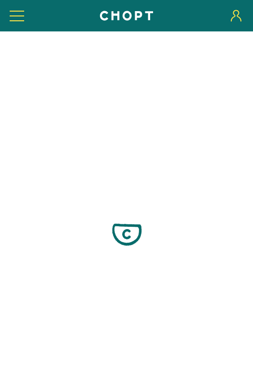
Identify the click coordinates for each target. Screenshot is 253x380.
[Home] (126, 15)
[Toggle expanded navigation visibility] (17, 16)
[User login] (236, 16)
